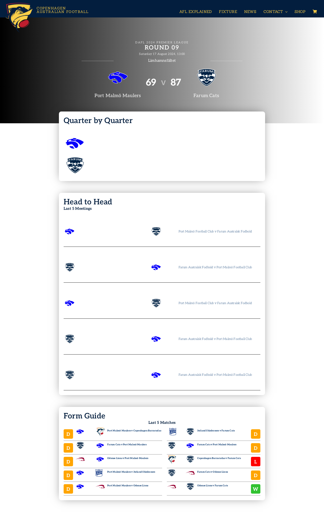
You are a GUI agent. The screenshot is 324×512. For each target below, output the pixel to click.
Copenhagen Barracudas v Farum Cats (219, 458)
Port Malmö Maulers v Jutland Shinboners (131, 472)
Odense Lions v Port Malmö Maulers (127, 458)
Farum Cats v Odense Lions (212, 472)
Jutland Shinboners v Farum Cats (216, 430)
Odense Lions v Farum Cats (212, 485)
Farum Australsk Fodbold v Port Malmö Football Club (215, 267)
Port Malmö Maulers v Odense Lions (127, 485)
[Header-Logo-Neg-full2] (19, 4)
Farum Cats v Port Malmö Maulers (127, 444)
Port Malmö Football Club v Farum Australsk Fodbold (215, 231)
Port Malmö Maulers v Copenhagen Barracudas (134, 430)
